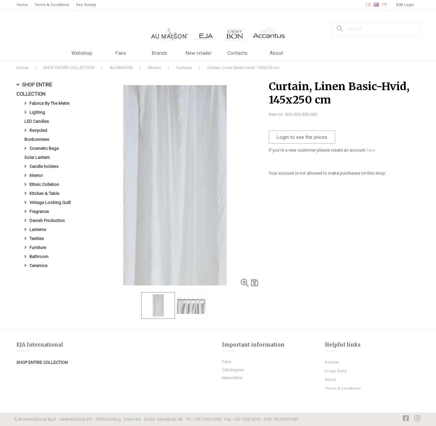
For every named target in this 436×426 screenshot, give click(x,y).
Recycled (38, 130)
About (276, 53)
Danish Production (47, 220)
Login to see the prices (302, 137)
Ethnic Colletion (44, 184)
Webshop (81, 53)
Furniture (37, 247)
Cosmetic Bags (44, 148)
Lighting (37, 112)
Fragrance (39, 211)
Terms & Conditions (51, 5)
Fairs (121, 53)
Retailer (332, 362)
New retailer (199, 53)
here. (371, 150)
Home (22, 5)
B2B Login (405, 5)
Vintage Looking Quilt (50, 202)
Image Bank (336, 371)
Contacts (237, 53)
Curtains (184, 67)
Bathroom (38, 256)
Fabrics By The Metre (49, 103)
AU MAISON (121, 67)
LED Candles (36, 121)
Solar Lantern (37, 157)
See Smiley (86, 5)
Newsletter (232, 377)
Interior (154, 67)
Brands (159, 53)
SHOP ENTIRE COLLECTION (68, 67)
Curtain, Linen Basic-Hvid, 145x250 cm (243, 67)
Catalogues (233, 369)
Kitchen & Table (44, 193)
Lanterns (37, 229)
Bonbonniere (36, 139)
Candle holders (43, 166)
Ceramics (38, 265)
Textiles (36, 238)
